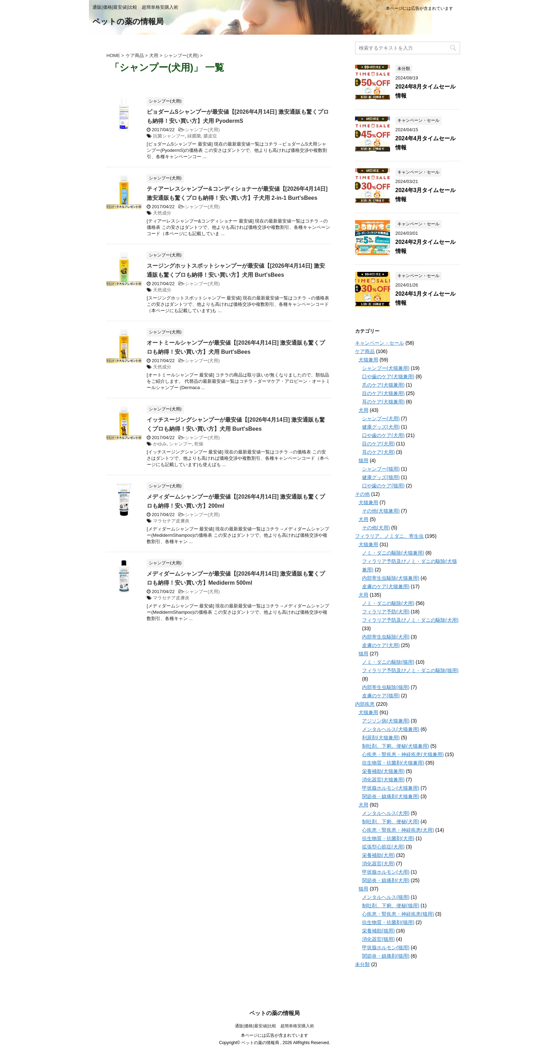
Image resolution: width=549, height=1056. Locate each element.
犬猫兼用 (368, 359)
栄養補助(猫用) (378, 931)
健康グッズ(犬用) (380, 427)
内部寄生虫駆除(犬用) (385, 637)
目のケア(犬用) (378, 443)
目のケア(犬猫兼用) (383, 393)
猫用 (363, 460)
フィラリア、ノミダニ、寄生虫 (389, 536)
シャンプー (180, 443)
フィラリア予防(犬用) (385, 611)
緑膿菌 (194, 136)
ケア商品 (365, 351)
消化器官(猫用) (378, 939)
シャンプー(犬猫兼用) (385, 368)
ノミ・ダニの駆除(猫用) (388, 662)
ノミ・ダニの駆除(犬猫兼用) (393, 553)
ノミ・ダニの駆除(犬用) (388, 603)
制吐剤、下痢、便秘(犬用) (390, 821)
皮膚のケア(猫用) (380, 695)
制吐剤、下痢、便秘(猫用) (390, 905)
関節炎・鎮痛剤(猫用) (385, 956)
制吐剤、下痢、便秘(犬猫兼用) (395, 746)
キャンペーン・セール (379, 343)
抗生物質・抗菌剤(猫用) (388, 922)
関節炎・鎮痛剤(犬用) (385, 880)
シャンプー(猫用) (380, 469)
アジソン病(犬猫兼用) (385, 721)
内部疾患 (365, 704)
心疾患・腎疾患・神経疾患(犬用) (398, 830)
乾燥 (198, 443)
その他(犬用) (376, 527)
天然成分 (162, 213)
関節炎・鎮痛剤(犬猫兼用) (390, 796)
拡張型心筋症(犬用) (383, 847)
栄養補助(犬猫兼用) (383, 771)
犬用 (363, 410)
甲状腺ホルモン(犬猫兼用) (390, 788)
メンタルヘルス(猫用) (385, 897)
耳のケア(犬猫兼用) (383, 401)
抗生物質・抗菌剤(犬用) (388, 838)
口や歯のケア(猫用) (383, 485)
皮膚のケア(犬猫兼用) (385, 586)
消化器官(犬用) (378, 863)
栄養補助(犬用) (378, 855)
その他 (362, 494)
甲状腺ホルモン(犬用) (385, 872)
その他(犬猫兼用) (380, 511)
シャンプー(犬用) (202, 129)
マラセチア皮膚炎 (171, 520)
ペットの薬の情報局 (128, 22)
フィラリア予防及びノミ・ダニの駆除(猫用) (410, 670)
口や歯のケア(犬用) (383, 435)
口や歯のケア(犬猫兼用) (388, 376)
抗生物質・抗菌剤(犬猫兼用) (393, 763)
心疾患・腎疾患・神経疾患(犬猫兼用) (403, 754)
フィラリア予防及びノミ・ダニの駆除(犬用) (410, 620)
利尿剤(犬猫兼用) (380, 737)
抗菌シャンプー (169, 136)
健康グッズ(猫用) (380, 477)
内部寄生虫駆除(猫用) (385, 687)
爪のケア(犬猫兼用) (383, 385)
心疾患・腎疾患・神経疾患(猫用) (398, 914)
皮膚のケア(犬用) (380, 645)
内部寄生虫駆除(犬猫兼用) (390, 578)
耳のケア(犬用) (378, 452)
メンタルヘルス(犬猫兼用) (390, 729)
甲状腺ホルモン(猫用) (385, 947)
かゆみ (160, 443)
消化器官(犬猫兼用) (383, 779)
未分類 (362, 964)
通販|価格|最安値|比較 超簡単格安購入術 (274, 1025)
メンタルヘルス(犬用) (385, 813)
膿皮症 (210, 136)
